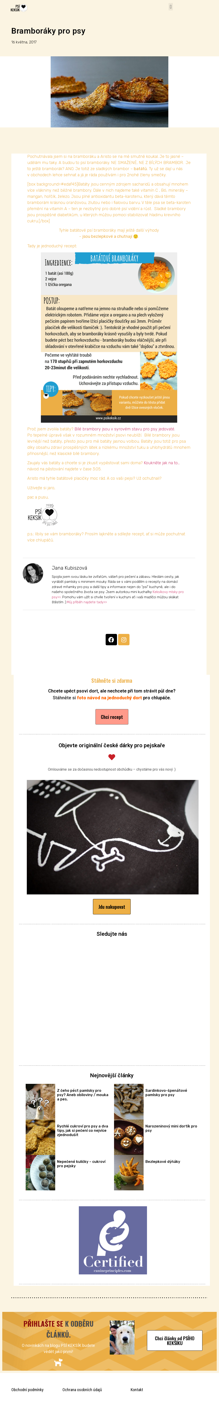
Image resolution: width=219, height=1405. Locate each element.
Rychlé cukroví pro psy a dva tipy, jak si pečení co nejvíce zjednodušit (82, 1130)
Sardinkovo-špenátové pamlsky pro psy (166, 1092)
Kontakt (137, 1389)
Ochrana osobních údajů (82, 1389)
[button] (171, 6)
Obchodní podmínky (27, 1389)
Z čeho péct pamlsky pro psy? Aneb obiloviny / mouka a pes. (82, 1094)
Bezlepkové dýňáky (162, 1161)
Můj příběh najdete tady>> (87, 602)
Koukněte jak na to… (162, 462)
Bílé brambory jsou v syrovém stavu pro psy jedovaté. (125, 429)
